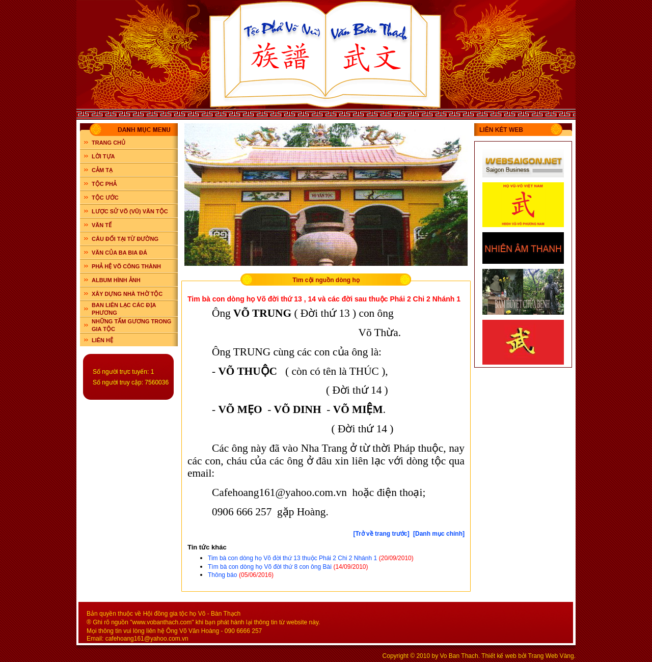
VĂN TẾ (102, 225)
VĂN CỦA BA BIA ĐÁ (119, 253)
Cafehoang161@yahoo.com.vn (279, 492)
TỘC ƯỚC (105, 198)
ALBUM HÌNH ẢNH (116, 280)
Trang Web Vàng (551, 655)
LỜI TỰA (103, 156)
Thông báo (222, 574)
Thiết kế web (499, 655)
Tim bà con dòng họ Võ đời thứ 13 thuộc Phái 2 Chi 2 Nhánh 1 (292, 558)
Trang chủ (108, 143)
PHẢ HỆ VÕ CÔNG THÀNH (126, 266)
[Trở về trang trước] (381, 533)
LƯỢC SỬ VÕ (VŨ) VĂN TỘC (130, 211)
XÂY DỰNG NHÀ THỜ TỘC (127, 294)
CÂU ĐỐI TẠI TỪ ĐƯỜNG (125, 239)
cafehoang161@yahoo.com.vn (146, 638)
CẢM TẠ (102, 170)
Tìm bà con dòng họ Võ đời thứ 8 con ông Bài (270, 566)
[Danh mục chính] (439, 533)
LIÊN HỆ (102, 340)
